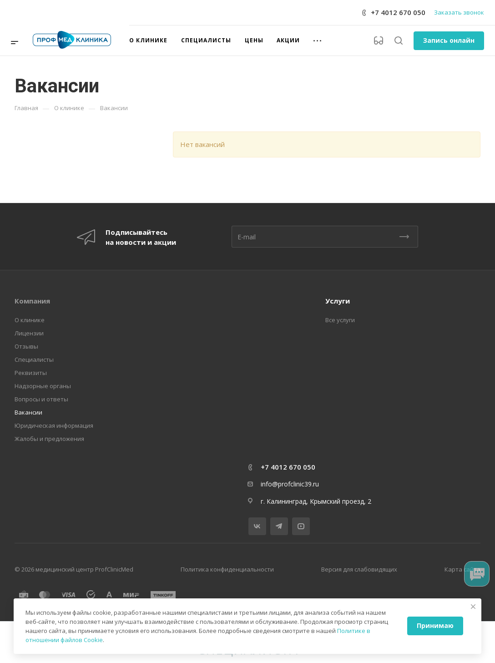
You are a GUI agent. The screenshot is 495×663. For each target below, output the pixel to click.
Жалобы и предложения (49, 439)
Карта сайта (462, 569)
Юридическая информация (54, 425)
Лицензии (29, 333)
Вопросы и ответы (41, 399)
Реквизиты (31, 373)
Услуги (337, 300)
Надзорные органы (43, 386)
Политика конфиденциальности (227, 569)
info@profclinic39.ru (290, 484)
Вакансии (28, 412)
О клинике (30, 320)
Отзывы (26, 346)
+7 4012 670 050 (398, 12)
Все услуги (340, 320)
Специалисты (34, 359)
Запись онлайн (449, 40)
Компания (32, 300)
